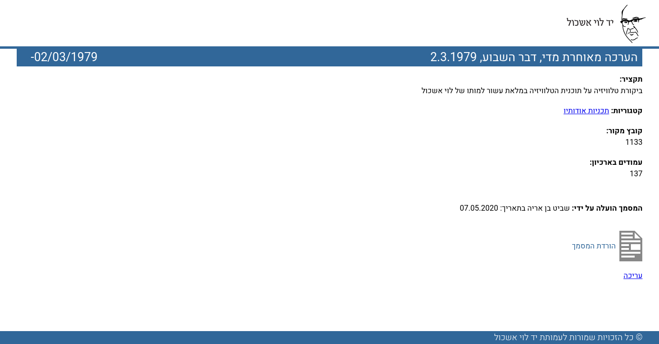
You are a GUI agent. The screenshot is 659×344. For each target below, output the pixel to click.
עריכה (633, 275)
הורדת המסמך (594, 246)
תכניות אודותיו (586, 111)
